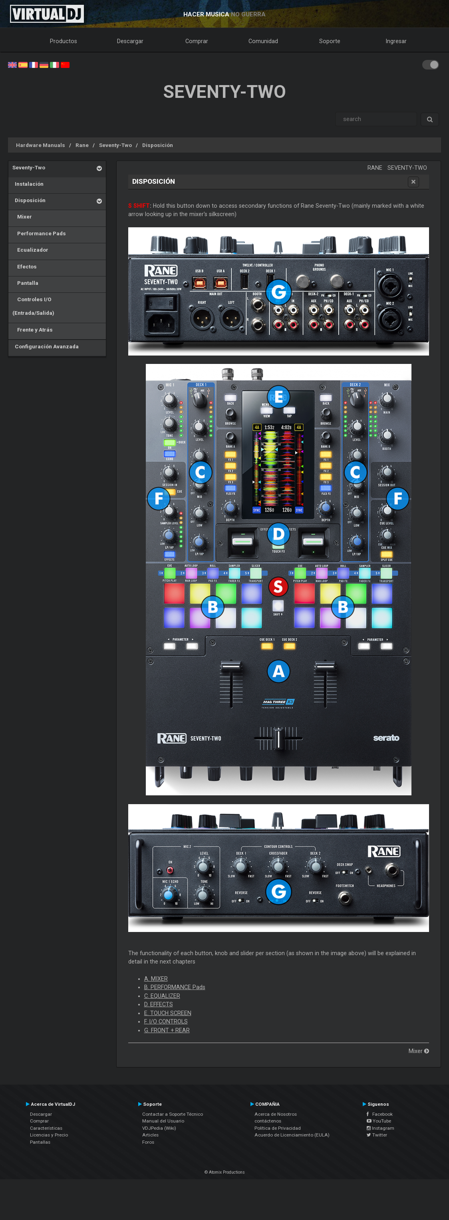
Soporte (329, 41)
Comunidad (263, 41)
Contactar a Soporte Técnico (172, 1114)
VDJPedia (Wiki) (159, 1128)
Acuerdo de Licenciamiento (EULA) (292, 1135)
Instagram (380, 1128)
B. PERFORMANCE (174, 987)
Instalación (28, 184)
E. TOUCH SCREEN (167, 1013)
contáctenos (267, 1121)
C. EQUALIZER (162, 996)
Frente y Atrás (32, 329)
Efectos (24, 266)
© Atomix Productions (225, 1172)
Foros (148, 1142)
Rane (82, 145)
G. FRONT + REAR (167, 1030)
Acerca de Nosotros (275, 1114)
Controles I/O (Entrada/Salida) (33, 306)
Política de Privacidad (277, 1128)
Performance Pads (39, 233)
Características (46, 1128)
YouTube (379, 1121)
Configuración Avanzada (45, 346)
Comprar (196, 41)
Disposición (157, 145)
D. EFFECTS (158, 1004)
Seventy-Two (115, 145)
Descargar (130, 41)
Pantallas (40, 1142)
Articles (150, 1135)
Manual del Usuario (163, 1121)
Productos (63, 41)
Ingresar (396, 41)
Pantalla (25, 283)
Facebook (380, 1114)
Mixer (22, 216)
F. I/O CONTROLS (166, 1021)
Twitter (377, 1135)
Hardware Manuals (40, 145)
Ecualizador (30, 249)
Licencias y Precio (49, 1135)
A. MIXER (156, 979)
